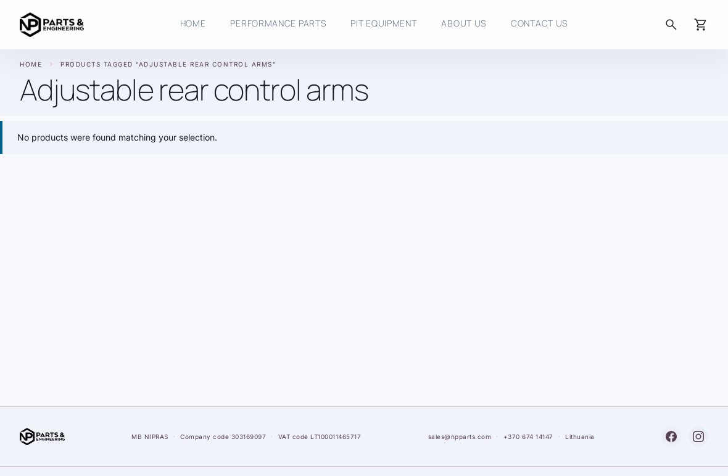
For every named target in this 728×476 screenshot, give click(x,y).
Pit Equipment (383, 23)
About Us (463, 23)
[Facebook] (671, 436)
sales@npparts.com (460, 436)
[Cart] (700, 24)
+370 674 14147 (528, 436)
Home (31, 64)
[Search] (671, 24)
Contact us (539, 23)
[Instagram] (698, 436)
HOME (193, 23)
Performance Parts (278, 23)
